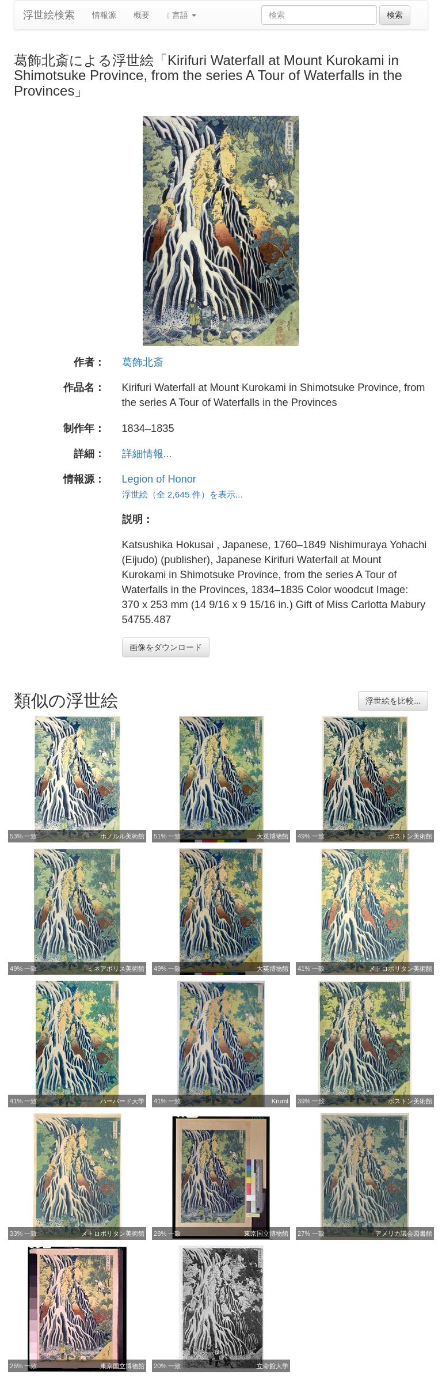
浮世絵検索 (49, 15)
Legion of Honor (159, 479)
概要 (142, 15)
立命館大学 (272, 1365)
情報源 (104, 15)
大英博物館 (272, 836)
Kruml (280, 1101)
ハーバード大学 (122, 1101)
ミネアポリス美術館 (115, 968)
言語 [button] (181, 15)
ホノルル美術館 (122, 836)
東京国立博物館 (266, 1233)
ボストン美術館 (410, 836)
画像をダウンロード (165, 647)
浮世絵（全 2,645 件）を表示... (182, 494)
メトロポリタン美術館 (400, 968)
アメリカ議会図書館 (403, 1233)
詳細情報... (147, 454)
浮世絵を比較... (393, 700)
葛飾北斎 (142, 362)
